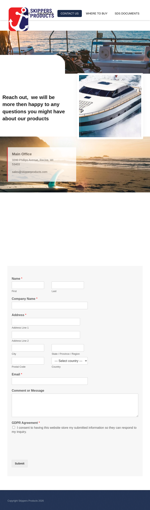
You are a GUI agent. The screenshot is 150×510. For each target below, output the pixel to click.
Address (19, 315)
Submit (19, 463)
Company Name (25, 298)
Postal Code (19, 366)
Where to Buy (97, 13)
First (14, 291)
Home (26, 13)
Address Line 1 (20, 327)
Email (17, 374)
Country (56, 366)
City (14, 353)
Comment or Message (28, 390)
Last (54, 291)
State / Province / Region (66, 353)
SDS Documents (127, 13)
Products (46, 13)
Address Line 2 (20, 340)
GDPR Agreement (26, 422)
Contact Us (70, 13)
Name (17, 278)
